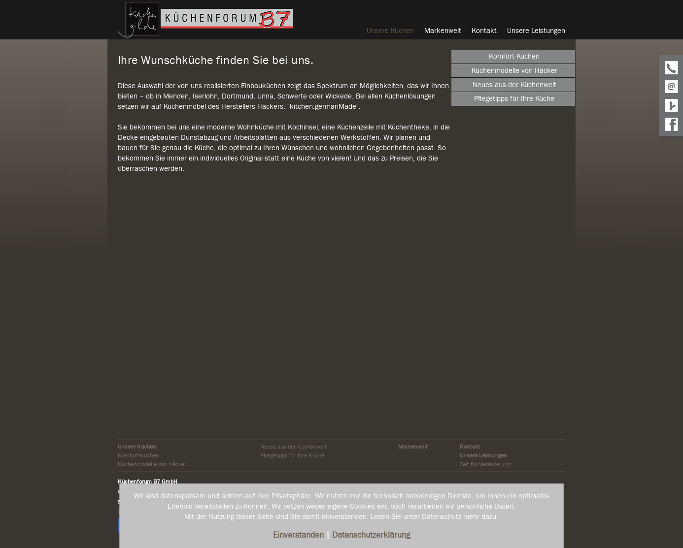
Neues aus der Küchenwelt (293, 446)
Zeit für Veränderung (485, 464)
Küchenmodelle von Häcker (152, 464)
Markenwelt (413, 446)
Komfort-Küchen (138, 455)
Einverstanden (299, 535)
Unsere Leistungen (483, 455)
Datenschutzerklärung (371, 535)
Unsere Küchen (137, 446)
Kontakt (470, 446)
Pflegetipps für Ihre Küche (292, 455)
